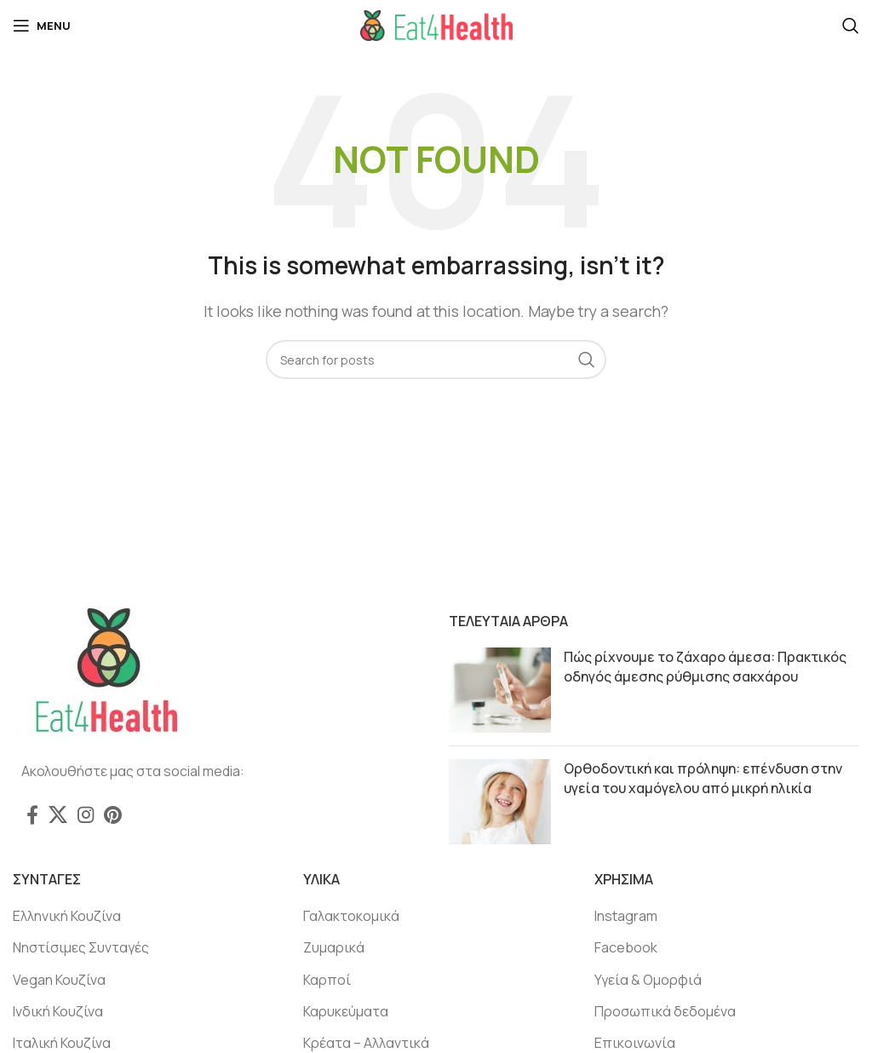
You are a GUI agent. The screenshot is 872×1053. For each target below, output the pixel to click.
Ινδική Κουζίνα (58, 1011)
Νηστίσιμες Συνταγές (81, 947)
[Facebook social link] (32, 814)
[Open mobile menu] (41, 26)
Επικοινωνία (634, 1042)
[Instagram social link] (85, 814)
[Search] (851, 26)
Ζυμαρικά (333, 947)
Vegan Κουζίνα (59, 979)
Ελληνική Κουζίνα (67, 915)
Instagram (625, 915)
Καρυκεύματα (345, 1011)
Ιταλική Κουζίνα (62, 1042)
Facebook (625, 947)
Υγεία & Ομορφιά (648, 979)
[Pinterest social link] (113, 814)
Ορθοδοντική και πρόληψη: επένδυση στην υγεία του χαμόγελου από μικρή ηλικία (703, 778)
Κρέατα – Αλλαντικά (366, 1042)
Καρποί (327, 979)
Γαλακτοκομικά (351, 915)
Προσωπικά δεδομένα (665, 1011)
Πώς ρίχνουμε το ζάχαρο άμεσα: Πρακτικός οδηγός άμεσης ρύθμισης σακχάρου (705, 666)
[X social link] (57, 814)
